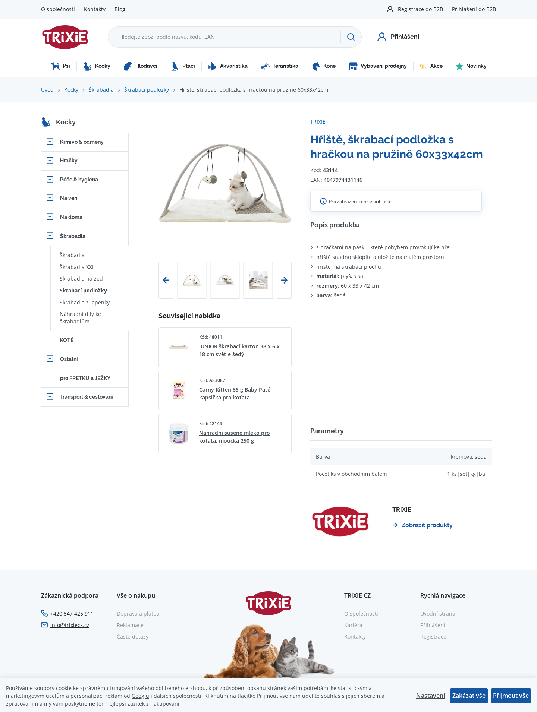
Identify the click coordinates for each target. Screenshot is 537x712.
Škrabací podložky (146, 89)
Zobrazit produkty (422, 525)
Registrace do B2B (420, 9)
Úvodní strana (437, 613)
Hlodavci (140, 66)
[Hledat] (350, 36)
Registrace (433, 636)
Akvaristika (228, 66)
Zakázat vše (469, 696)
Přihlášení (432, 625)
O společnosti (58, 9)
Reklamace (130, 625)
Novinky (471, 66)
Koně (323, 66)
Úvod (47, 89)
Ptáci (182, 66)
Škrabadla (101, 89)
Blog (119, 9)
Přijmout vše (511, 696)
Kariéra (353, 625)
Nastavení (430, 696)
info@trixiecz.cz (70, 625)
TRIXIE (318, 121)
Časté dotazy (132, 636)
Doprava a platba (138, 613)
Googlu (140, 695)
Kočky (96, 66)
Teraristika (279, 66)
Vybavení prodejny (378, 66)
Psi (60, 66)
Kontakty (95, 9)
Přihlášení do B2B (474, 9)
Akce (431, 66)
